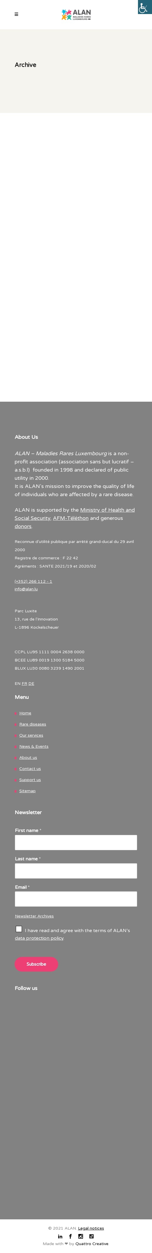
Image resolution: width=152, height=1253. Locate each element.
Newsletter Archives (34, 916)
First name (28, 830)
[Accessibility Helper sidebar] (145, 7)
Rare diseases (32, 724)
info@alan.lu (26, 589)
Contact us (30, 768)
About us (28, 757)
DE (31, 683)
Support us (30, 779)
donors (23, 526)
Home (25, 713)
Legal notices (91, 1228)
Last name (28, 859)
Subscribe (36, 964)
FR (24, 683)
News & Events (34, 746)
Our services (31, 735)
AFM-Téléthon (71, 518)
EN (17, 683)
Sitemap (27, 790)
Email (22, 887)
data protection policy (39, 938)
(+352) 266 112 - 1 (33, 581)
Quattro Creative (91, 1243)
